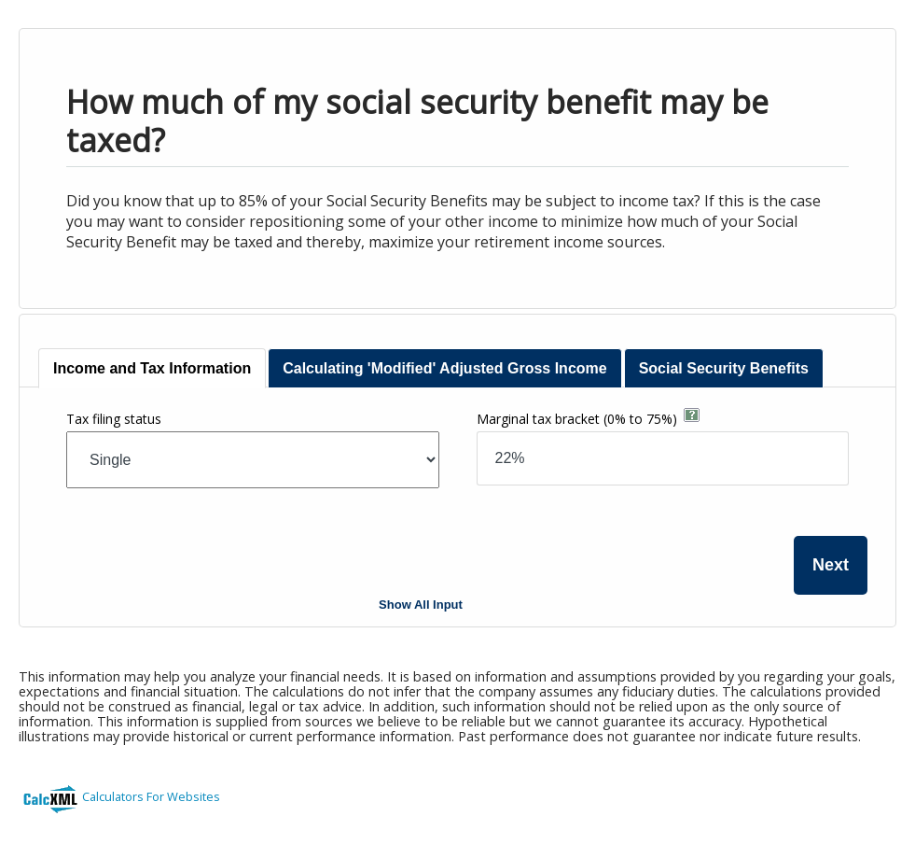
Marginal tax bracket (577, 419)
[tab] (152, 368)
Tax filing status (113, 419)
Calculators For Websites (151, 796)
